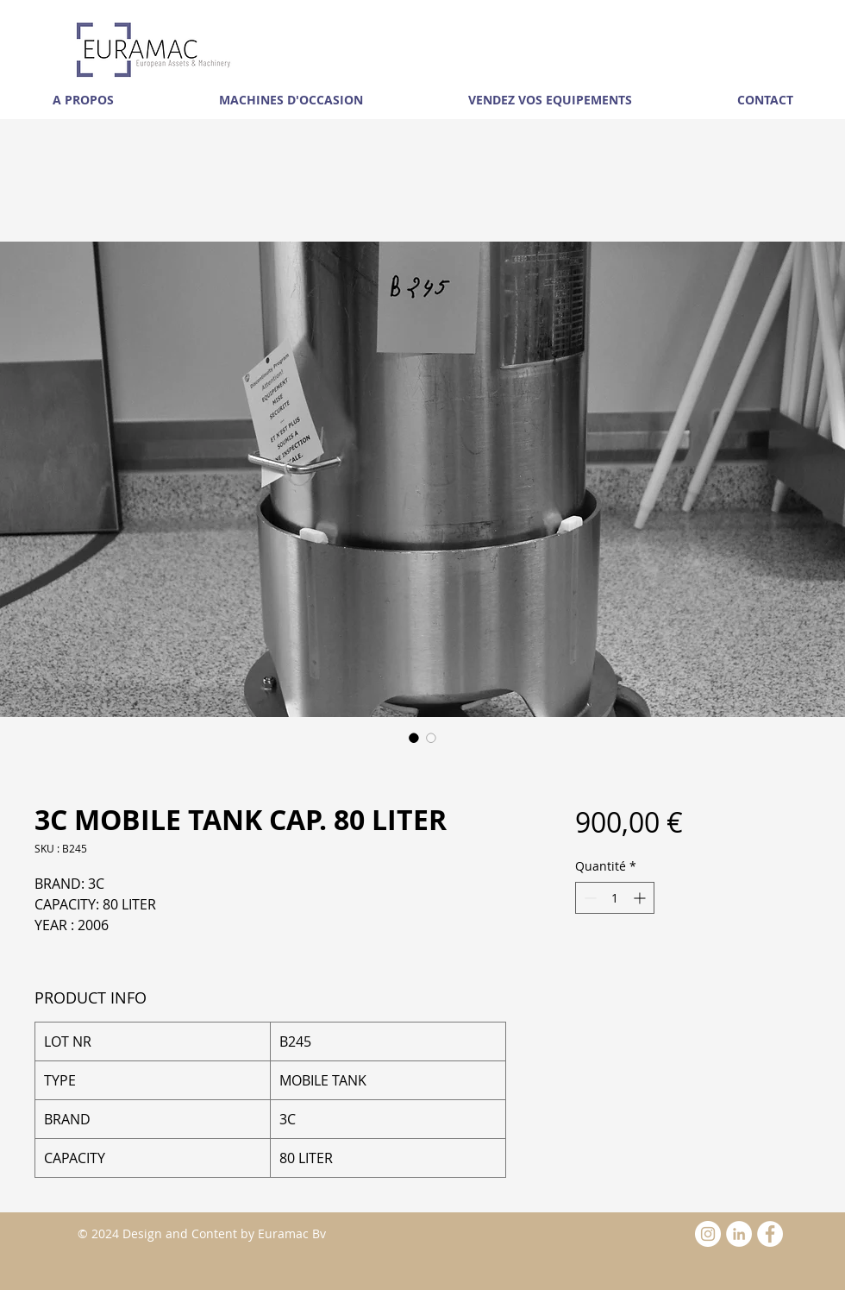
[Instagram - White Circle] (708, 1234)
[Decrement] (588, 898)
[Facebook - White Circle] (770, 1234)
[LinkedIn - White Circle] (739, 1234)
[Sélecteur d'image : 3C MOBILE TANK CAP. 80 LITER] (413, 737)
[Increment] (641, 898)
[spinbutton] (614, 898)
